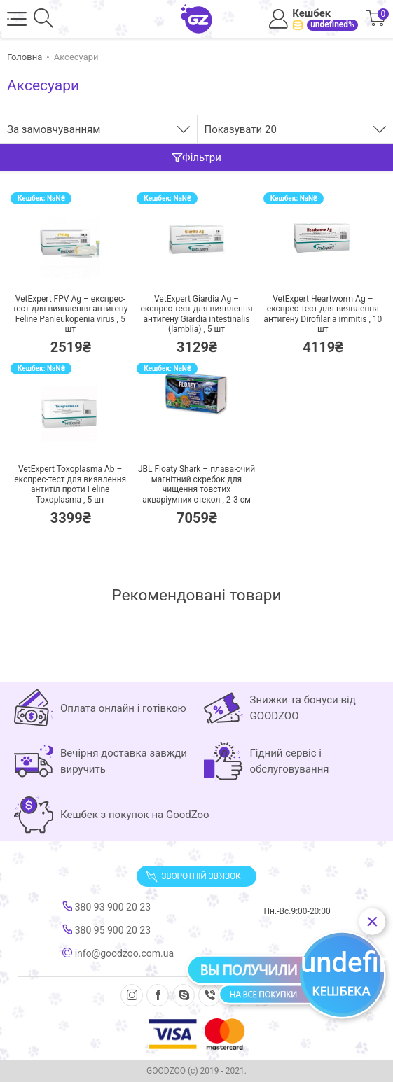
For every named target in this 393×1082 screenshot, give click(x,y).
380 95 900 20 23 (106, 930)
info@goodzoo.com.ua (118, 953)
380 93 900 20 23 (106, 907)
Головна (24, 57)
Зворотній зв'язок (192, 876)
